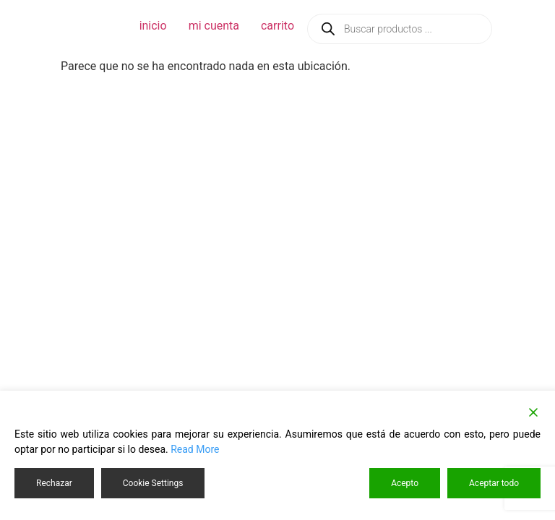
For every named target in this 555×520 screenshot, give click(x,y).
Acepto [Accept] (404, 483)
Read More (195, 449)
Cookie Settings (153, 483)
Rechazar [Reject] (54, 483)
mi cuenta (214, 25)
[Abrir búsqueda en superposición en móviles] (399, 29)
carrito (277, 25)
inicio (153, 25)
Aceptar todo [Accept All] (494, 483)
